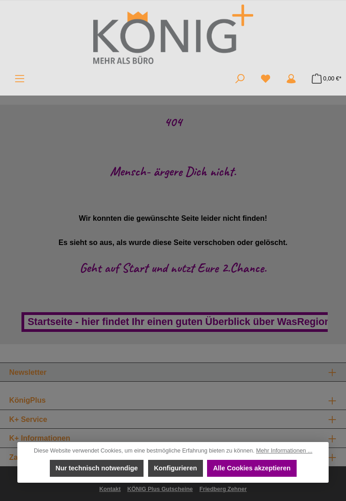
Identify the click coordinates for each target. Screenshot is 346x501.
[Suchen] (239, 79)
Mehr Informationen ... (284, 451)
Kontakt (110, 489)
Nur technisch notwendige (96, 468)
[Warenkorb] (323, 79)
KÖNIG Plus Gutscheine (159, 489)
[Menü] (19, 79)
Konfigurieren (175, 468)
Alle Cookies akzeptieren (252, 468)
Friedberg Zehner (223, 489)
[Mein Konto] (291, 79)
